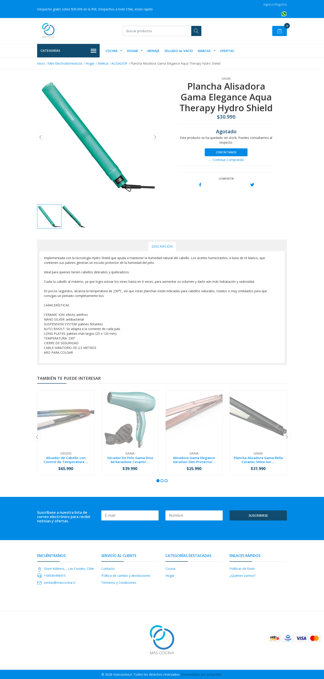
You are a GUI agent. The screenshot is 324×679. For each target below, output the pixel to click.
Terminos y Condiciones (118, 582)
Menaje (153, 51)
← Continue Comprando (226, 160)
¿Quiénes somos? (242, 575)
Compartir (226, 179)
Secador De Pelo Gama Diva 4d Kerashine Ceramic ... (130, 459)
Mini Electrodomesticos (65, 63)
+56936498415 (55, 575)
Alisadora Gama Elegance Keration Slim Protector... (194, 459)
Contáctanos (226, 152)
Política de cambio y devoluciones (126, 575)
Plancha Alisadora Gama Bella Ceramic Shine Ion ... (258, 459)
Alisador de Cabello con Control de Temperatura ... (66, 459)
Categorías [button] (68, 50)
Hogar (132, 51)
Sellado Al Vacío (178, 51)
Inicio (41, 63)
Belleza (103, 63)
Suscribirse (258, 515)
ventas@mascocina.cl (59, 582)
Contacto (108, 568)
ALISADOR (119, 63)
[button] (158, 480)
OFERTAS (227, 51)
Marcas (204, 51)
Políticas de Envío (242, 568)
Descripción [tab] (162, 246)
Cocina (111, 51)
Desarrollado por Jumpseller (201, 674)
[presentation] (40, 137)
